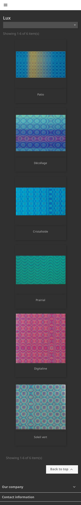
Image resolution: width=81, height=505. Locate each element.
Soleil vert (40, 437)
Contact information (18, 497)
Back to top (62, 469)
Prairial (40, 300)
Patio (40, 94)
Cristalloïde (40, 231)
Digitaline (40, 368)
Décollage (40, 163)
